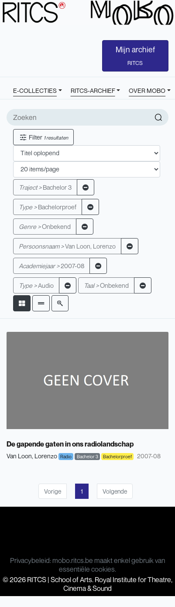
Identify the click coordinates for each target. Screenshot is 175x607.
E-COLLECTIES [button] (35, 90)
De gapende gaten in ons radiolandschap (70, 444)
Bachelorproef (47, 207)
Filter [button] (43, 137)
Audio (36, 285)
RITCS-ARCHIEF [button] (93, 90)
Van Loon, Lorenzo (67, 246)
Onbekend (45, 226)
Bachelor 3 (45, 187)
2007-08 (51, 265)
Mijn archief (135, 55)
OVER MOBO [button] (147, 90)
